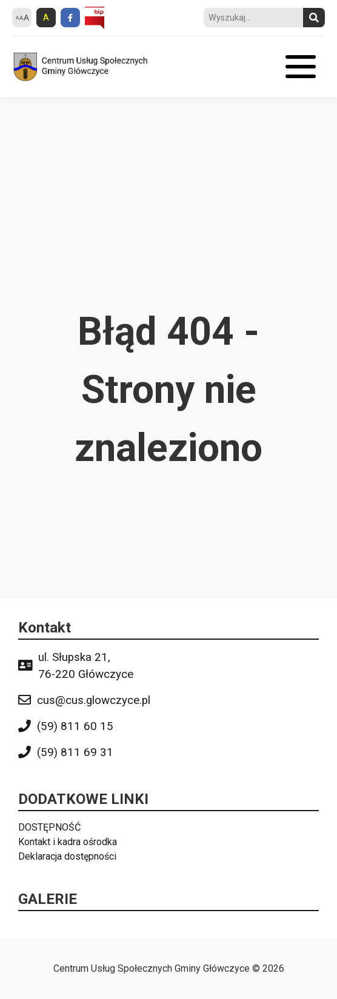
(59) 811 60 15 (75, 726)
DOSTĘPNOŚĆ (49, 827)
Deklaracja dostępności (67, 856)
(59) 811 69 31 (75, 752)
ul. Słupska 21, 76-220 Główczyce (85, 666)
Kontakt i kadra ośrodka (67, 842)
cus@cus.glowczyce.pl (93, 700)
